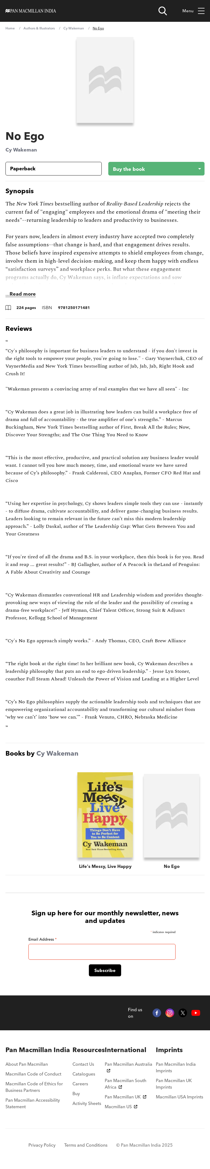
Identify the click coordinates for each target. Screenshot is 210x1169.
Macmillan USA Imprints (179, 1097)
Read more (23, 294)
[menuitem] (38, 1050)
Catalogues (83, 1074)
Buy (76, 1093)
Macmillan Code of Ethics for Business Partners (34, 1087)
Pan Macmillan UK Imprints (174, 1084)
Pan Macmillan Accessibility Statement (32, 1103)
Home (10, 28)
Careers (80, 1083)
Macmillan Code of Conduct (33, 1074)
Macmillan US (121, 1106)
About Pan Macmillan (26, 1064)
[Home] (30, 11)
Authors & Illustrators (39, 28)
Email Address (42, 939)
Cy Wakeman (73, 28)
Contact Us (83, 1064)
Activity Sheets (86, 1103)
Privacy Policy (42, 1145)
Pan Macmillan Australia (128, 1066)
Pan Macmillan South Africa (125, 1084)
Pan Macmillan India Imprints (176, 1067)
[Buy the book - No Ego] (152, 168)
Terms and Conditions (85, 1145)
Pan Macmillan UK (125, 1097)
